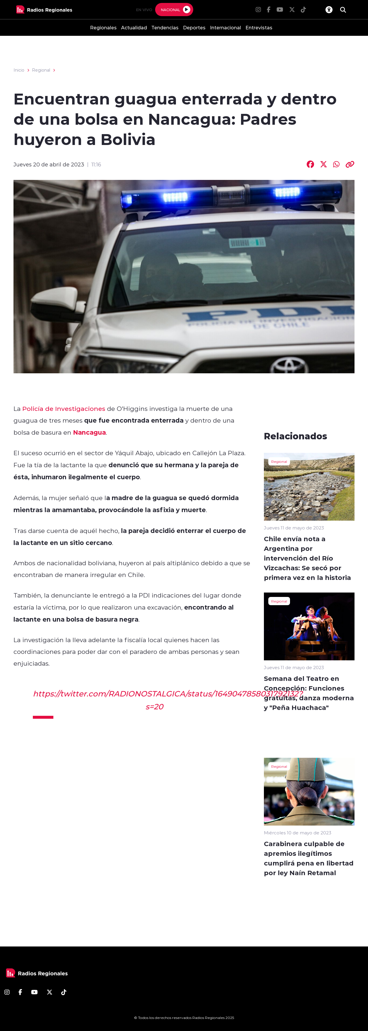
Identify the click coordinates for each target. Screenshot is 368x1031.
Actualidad (134, 27)
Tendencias (165, 27)
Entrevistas (258, 27)
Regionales (103, 27)
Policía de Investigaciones (63, 408)
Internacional (225, 27)
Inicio (18, 70)
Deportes (194, 27)
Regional (41, 70)
